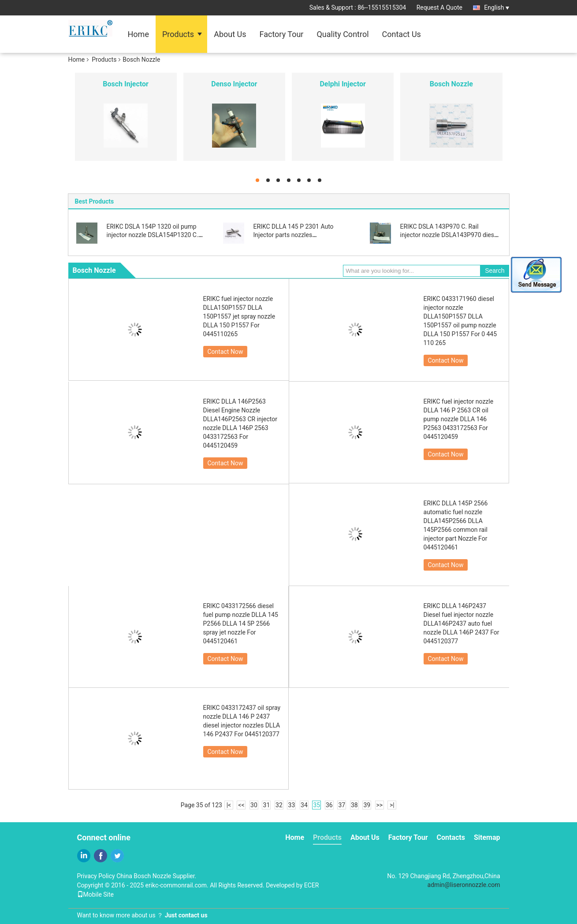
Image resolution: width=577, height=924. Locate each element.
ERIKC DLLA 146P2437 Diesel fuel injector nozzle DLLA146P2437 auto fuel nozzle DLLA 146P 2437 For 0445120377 (461, 623)
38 (354, 805)
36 (329, 805)
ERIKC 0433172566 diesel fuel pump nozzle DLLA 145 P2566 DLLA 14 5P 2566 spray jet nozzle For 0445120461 (240, 623)
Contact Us (401, 34)
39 (366, 805)
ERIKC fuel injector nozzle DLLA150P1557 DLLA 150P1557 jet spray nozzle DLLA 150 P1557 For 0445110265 (239, 316)
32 (279, 805)
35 (316, 805)
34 (304, 805)
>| (392, 805)
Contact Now (225, 351)
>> (379, 805)
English (496, 7)
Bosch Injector (126, 84)
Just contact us (186, 915)
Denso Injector (234, 84)
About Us (230, 34)
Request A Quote (439, 7)
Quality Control (342, 34)
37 (341, 805)
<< (241, 805)
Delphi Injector (342, 84)
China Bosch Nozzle (143, 875)
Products (178, 34)
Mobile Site (95, 894)
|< (229, 805)
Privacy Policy (96, 875)
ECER (311, 885)
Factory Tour (282, 34)
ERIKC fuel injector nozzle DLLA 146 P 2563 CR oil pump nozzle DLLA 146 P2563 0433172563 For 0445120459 (459, 419)
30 (253, 805)
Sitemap (487, 837)
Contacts (451, 837)
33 (291, 805)
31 (266, 805)
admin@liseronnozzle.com (464, 884)
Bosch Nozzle (451, 84)
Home (138, 34)
